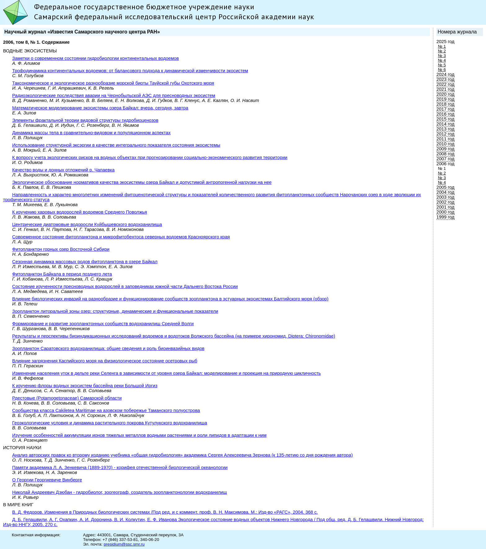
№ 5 (442, 65)
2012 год (445, 133)
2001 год (445, 207)
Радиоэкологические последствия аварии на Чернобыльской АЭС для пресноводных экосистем (113, 95)
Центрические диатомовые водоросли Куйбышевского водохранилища (87, 224)
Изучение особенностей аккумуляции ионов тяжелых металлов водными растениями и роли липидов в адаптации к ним (139, 435)
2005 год (445, 187)
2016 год (445, 114)
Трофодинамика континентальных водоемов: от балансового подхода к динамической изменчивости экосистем (130, 70)
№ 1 (442, 46)
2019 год (445, 99)
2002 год (445, 202)
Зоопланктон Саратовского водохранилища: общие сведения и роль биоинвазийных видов (108, 348)
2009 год (445, 148)
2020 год (445, 94)
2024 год (445, 74)
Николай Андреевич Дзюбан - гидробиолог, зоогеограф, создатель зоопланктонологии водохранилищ (119, 492)
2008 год (445, 153)
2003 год (445, 197)
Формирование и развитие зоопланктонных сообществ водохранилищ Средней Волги (103, 323)
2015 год (445, 119)
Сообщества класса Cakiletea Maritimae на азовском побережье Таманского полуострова (106, 410)
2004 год (445, 192)
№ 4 (442, 60)
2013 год (445, 128)
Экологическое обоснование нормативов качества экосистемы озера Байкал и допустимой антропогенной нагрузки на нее (142, 182)
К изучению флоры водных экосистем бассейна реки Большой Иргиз (84, 385)
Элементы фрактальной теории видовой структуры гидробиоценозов (85, 120)
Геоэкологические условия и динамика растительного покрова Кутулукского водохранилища (109, 422)
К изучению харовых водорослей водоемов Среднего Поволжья (79, 212)
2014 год (445, 124)
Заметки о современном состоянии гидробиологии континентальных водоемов (95, 58)
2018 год (445, 104)
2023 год (445, 79)
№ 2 (442, 51)
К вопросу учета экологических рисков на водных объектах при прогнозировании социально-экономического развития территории (149, 157)
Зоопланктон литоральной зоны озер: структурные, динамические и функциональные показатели (115, 311)
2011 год (445, 138)
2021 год (445, 89)
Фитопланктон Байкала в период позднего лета (62, 274)
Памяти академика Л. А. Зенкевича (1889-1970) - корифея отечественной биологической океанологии (120, 467)
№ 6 (442, 69)
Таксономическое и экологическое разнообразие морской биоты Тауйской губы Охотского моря (113, 83)
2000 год (445, 212)
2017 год (445, 109)
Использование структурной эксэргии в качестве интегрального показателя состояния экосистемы (116, 145)
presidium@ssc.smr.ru (124, 544)
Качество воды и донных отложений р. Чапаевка (63, 169)
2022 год (445, 84)
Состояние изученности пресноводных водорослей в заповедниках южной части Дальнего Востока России (125, 286)
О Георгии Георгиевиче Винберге (47, 479)
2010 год (445, 143)
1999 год (445, 217)
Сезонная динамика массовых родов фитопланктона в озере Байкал (84, 261)
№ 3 (442, 55)
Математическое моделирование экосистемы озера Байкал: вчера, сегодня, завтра (100, 107)
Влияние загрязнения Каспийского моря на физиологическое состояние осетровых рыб (104, 360)
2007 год (445, 158)
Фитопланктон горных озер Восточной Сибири (60, 249)
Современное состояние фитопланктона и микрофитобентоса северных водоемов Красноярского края (121, 236)
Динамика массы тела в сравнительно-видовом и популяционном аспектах (91, 132)
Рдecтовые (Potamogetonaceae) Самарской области (67, 398)
